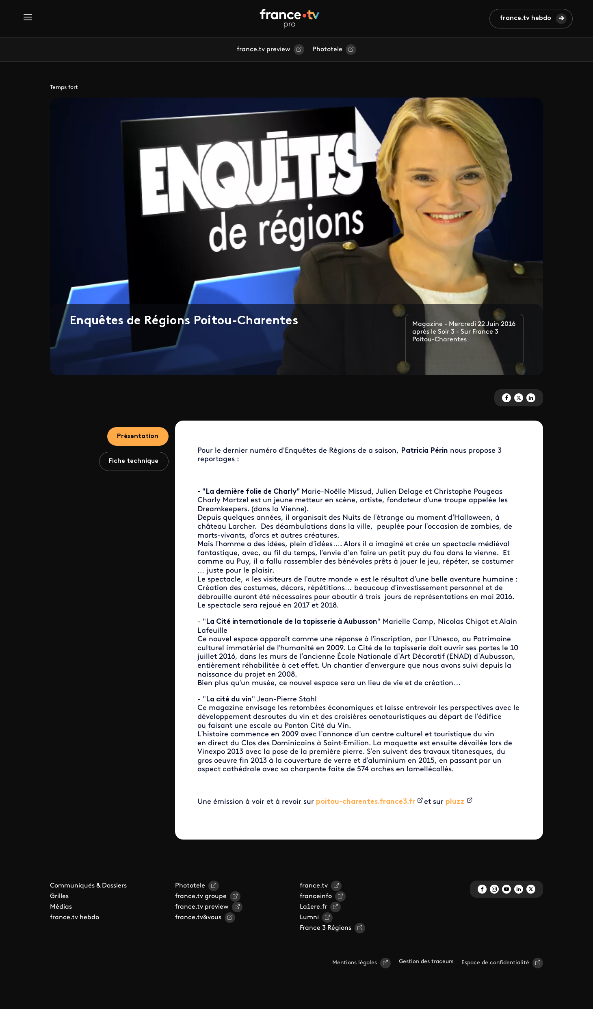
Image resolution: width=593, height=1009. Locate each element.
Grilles (59, 896)
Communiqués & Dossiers (88, 886)
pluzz (455, 802)
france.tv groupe (201, 896)
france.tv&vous (198, 917)
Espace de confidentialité (495, 963)
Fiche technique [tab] (133, 462)
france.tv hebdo (525, 18)
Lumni (309, 917)
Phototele (327, 49)
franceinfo (316, 896)
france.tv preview (263, 49)
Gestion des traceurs (426, 962)
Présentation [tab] (137, 436)
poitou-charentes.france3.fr (365, 802)
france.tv (314, 886)
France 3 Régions (325, 928)
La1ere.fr (313, 907)
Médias (61, 907)
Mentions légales (354, 963)
